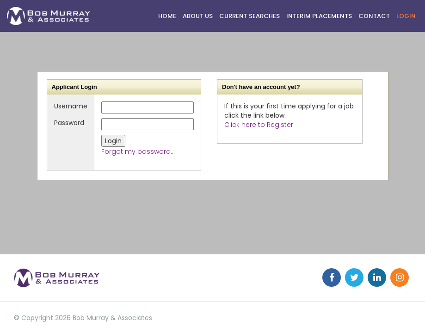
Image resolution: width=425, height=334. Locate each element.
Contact (374, 16)
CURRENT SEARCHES (249, 16)
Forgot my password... (138, 151)
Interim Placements (319, 16)
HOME (167, 16)
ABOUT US (198, 16)
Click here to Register (258, 124)
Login (406, 16)
